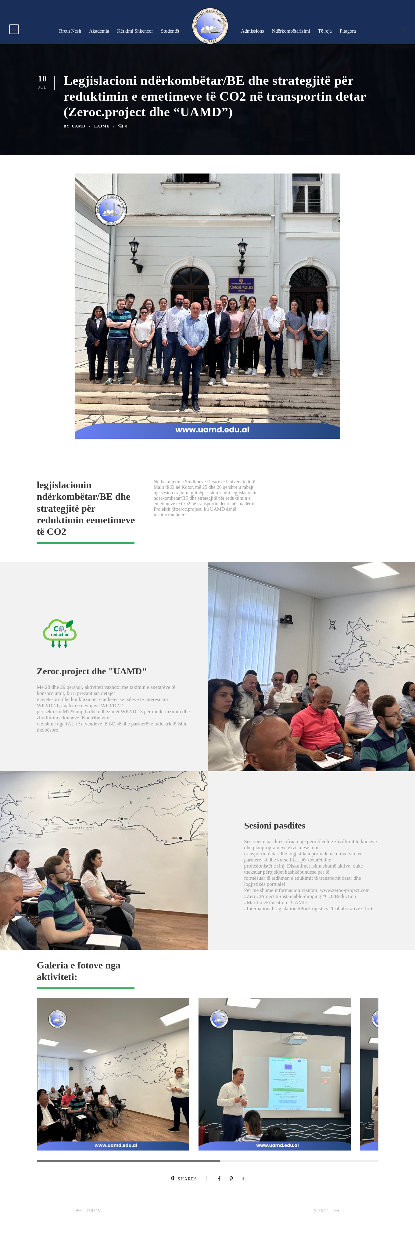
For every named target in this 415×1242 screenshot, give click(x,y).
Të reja (325, 31)
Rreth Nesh (70, 31)
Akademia (99, 31)
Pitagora (348, 31)
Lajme (102, 126)
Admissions (252, 31)
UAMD (78, 126)
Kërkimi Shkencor (135, 31)
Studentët (170, 31)
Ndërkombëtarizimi (291, 31)
